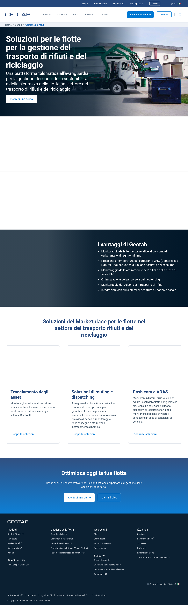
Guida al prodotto (102, 560)
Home (8, 24)
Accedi (155, 3)
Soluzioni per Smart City (18, 565)
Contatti (164, 14)
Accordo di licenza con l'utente (72, 595)
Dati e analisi (14, 548)
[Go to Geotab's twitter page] (162, 596)
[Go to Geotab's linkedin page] (170, 596)
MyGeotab (12, 539)
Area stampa (100, 548)
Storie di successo (102, 543)
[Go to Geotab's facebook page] (155, 596)
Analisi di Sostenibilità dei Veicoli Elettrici (69, 548)
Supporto (118, 3)
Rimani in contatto (145, 553)
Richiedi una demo (140, 14)
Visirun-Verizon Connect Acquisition (153, 557)
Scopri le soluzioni (23, 434)
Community (100, 3)
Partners (11, 553)
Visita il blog (109, 497)
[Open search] (180, 14)
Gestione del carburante (62, 539)
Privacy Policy (15, 595)
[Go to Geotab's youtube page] (177, 596)
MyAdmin (141, 548)
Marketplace (137, 3)
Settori (18, 24)
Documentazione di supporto (107, 565)
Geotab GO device (15, 534)
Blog (85, 3)
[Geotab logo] (18, 14)
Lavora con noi (145, 538)
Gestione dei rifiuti (34, 24)
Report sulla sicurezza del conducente (68, 553)
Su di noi (141, 534)
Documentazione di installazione (109, 569)
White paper (99, 539)
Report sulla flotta (59, 534)
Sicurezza (141, 543)
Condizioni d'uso (99, 595)
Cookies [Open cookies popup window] (32, 595)
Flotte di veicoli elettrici (61, 543)
